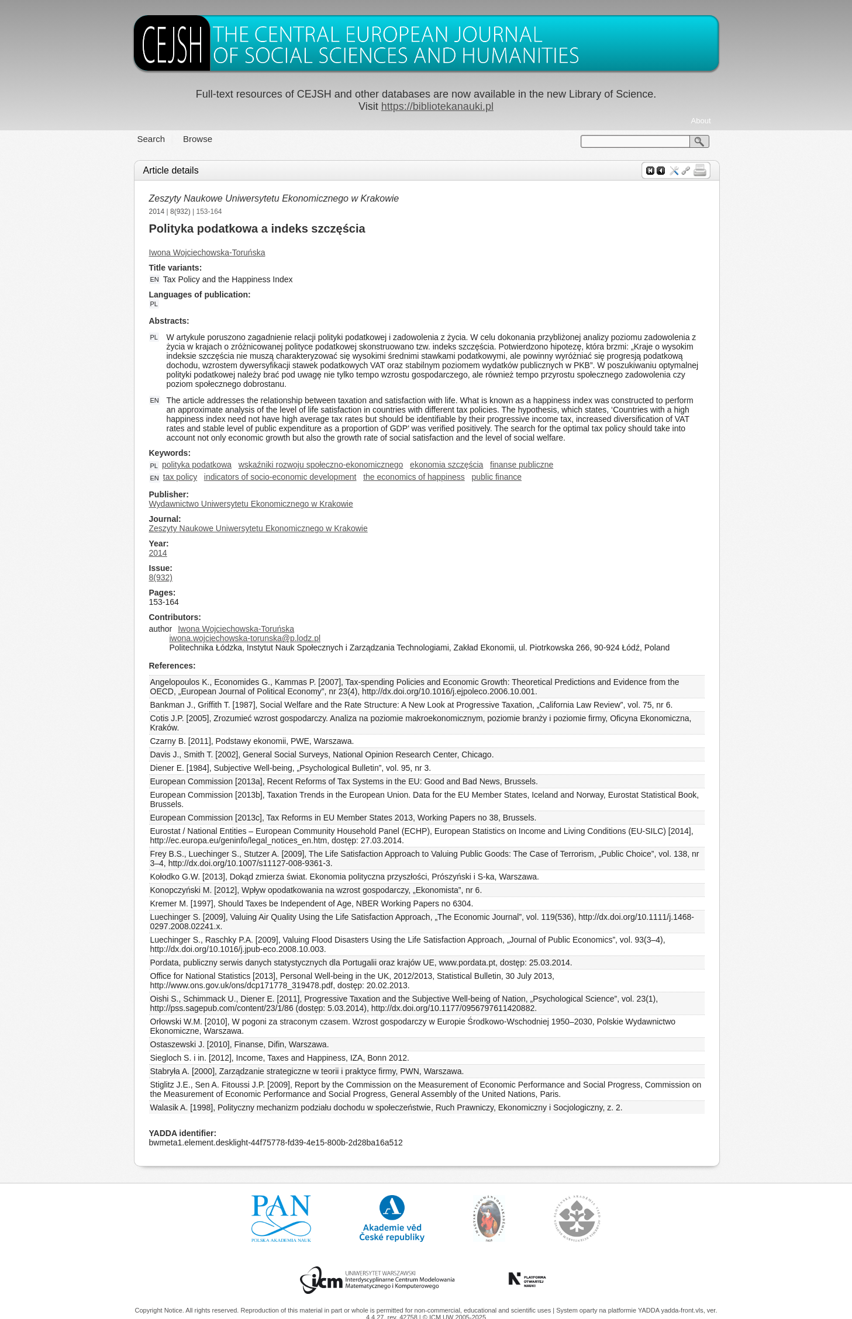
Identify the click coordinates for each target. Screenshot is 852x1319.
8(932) (180, 211)
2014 (157, 211)
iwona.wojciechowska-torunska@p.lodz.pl (245, 638)
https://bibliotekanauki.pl (437, 106)
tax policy (180, 477)
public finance (496, 477)
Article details (171, 170)
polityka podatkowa (197, 464)
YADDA (649, 1310)
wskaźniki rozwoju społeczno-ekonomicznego (321, 464)
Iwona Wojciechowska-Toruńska (207, 252)
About (701, 120)
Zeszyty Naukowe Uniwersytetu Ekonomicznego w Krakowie (274, 198)
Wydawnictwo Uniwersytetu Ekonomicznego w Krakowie (251, 503)
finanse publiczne (521, 464)
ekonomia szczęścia (446, 464)
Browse (197, 139)
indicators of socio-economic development (280, 477)
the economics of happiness (414, 477)
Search (151, 139)
